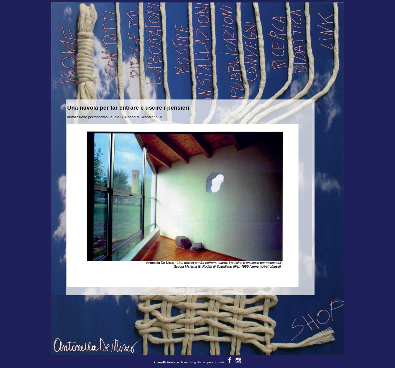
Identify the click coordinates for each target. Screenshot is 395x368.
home (184, 356)
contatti (220, 356)
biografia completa (202, 356)
